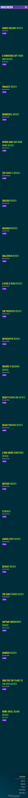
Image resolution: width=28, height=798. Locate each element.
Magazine (23, 784)
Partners (23, 787)
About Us (23, 781)
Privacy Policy (22, 790)
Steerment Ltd (16, 796)
